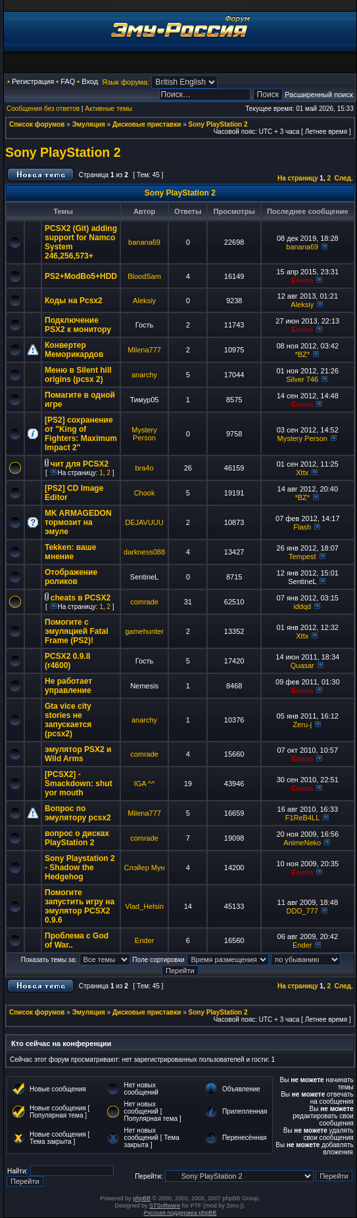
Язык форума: (125, 82)
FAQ (67, 81)
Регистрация (33, 81)
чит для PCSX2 (79, 464)
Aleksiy (144, 300)
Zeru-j (302, 724)
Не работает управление (68, 686)
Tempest (302, 556)
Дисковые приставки (146, 124)
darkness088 (144, 552)
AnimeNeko (302, 843)
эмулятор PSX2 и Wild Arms (78, 754)
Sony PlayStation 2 (218, 124)
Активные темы (108, 108)
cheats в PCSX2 (80, 597)
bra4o (144, 468)
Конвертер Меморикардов (74, 350)
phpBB (142, 1198)
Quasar (302, 665)
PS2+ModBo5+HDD (81, 276)
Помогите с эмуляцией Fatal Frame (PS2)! (76, 631)
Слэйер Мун (144, 868)
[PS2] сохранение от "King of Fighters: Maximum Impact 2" (81, 433)
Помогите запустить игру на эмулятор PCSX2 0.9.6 (79, 906)
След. (344, 178)
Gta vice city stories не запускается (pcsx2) (68, 720)
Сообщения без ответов (43, 108)
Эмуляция (88, 124)
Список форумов (37, 124)
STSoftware (164, 1205)
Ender (144, 940)
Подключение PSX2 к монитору (78, 325)
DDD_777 (302, 911)
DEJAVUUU (144, 522)
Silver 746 (302, 379)
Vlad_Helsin (144, 906)
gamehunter (144, 631)
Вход (90, 81)
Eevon (302, 280)
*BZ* (302, 354)
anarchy (144, 375)
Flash (302, 527)
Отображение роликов (71, 577)
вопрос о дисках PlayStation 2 (77, 838)
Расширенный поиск (319, 94)
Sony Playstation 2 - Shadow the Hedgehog (80, 867)
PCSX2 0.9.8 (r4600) (67, 661)
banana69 (144, 242)
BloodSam (144, 276)
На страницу (297, 178)
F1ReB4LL (302, 818)
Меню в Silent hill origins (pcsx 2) (78, 375)
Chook (144, 493)
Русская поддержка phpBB (179, 1212)
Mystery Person (144, 434)
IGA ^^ (144, 784)
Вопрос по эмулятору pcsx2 (78, 813)
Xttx (302, 472)
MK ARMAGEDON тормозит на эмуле (78, 522)
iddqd (302, 606)
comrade (144, 602)
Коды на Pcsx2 (74, 300)
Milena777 (144, 350)
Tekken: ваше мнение (70, 552)
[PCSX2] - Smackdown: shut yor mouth (78, 783)
